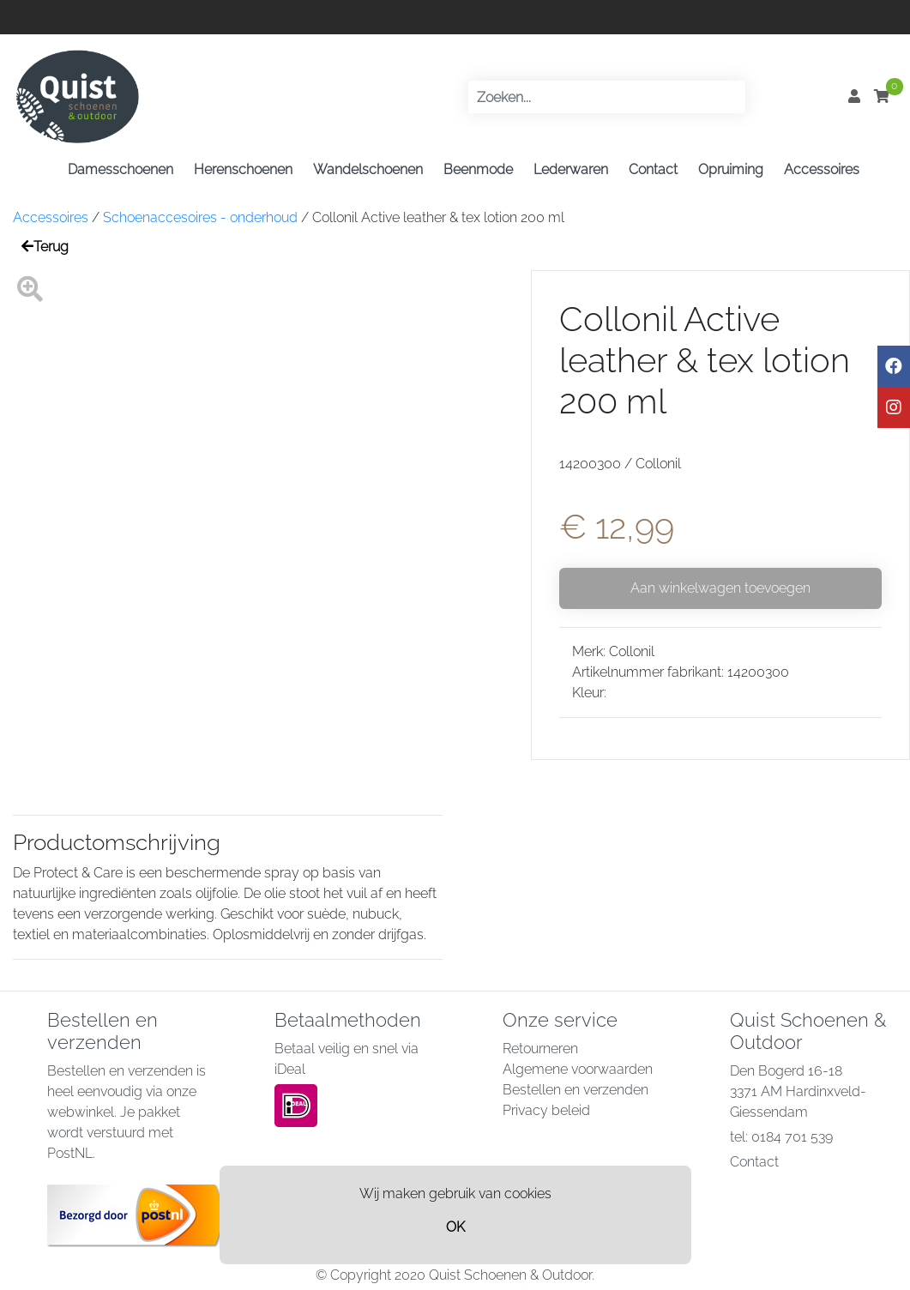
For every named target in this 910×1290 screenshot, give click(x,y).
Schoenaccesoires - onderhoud (200, 217)
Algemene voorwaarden (578, 1069)
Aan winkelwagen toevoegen (720, 588)
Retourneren (540, 1048)
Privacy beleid (546, 1110)
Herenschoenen (243, 169)
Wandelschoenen (368, 169)
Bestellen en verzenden (575, 1090)
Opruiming (730, 169)
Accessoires (821, 169)
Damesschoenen (120, 169)
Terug (45, 246)
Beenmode (478, 169)
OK (455, 1227)
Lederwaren (570, 169)
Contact (653, 169)
